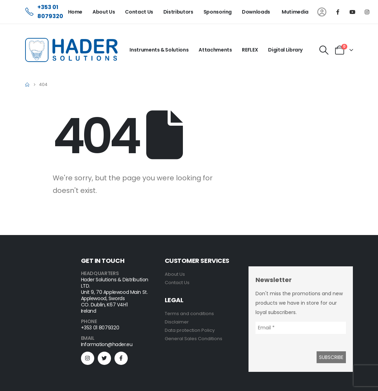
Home (75, 11)
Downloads (256, 11)
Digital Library (285, 49)
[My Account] (321, 12)
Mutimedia (295, 11)
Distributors (178, 11)
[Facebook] (338, 12)
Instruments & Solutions (158, 49)
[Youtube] (352, 12)
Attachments (215, 49)
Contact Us (139, 11)
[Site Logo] (71, 50)
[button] (323, 50)
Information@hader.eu (107, 344)
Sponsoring (217, 11)
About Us (103, 11)
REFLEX (250, 49)
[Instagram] (367, 12)
